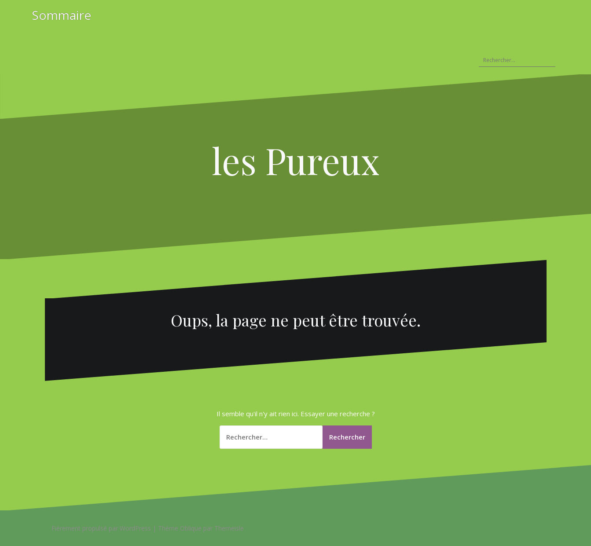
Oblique (191, 528)
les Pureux (295, 160)
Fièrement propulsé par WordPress (101, 528)
